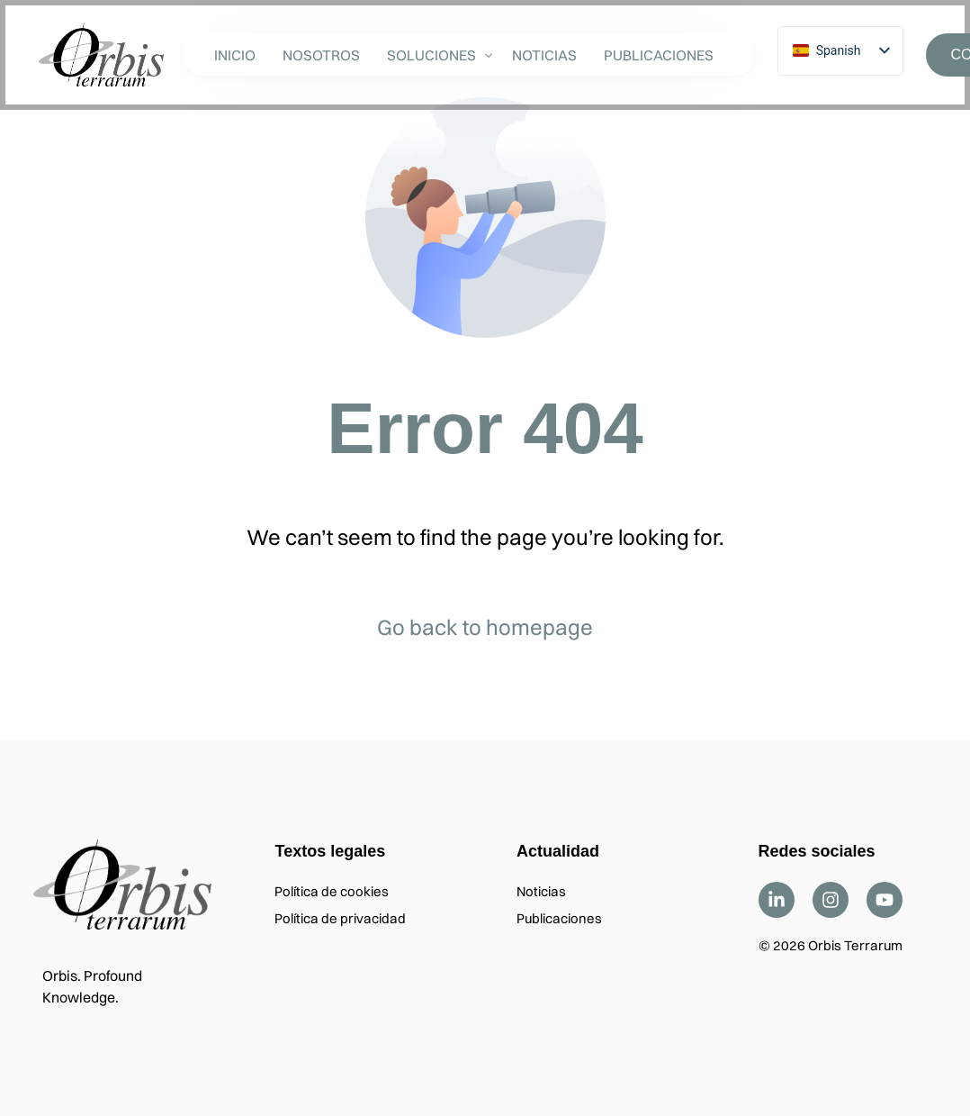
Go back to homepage (485, 626)
